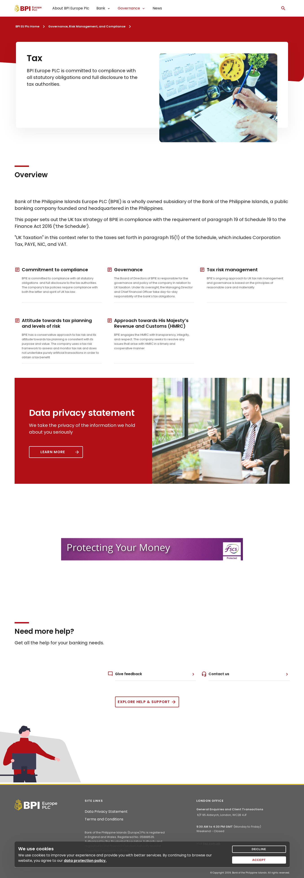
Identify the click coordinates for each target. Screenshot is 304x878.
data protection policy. (85, 860)
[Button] (56, 452)
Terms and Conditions (104, 819)
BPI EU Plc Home (27, 26)
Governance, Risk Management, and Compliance (86, 26)
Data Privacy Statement (106, 812)
